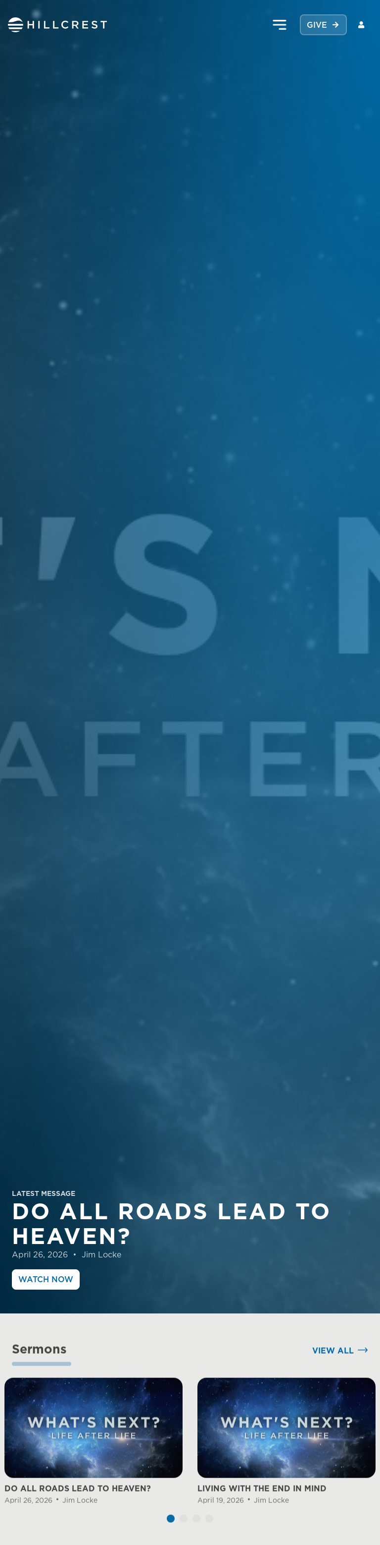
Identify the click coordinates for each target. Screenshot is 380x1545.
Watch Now (45, 1279)
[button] (171, 1533)
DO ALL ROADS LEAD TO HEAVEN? (77, 1502)
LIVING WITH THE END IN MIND (262, 1502)
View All (333, 1364)
